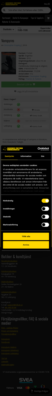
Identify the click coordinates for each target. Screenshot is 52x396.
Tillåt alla (26, 236)
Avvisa (26, 245)
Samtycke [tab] (9, 156)
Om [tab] (42, 156)
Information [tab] (26, 156)
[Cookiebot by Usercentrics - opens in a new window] (37, 149)
